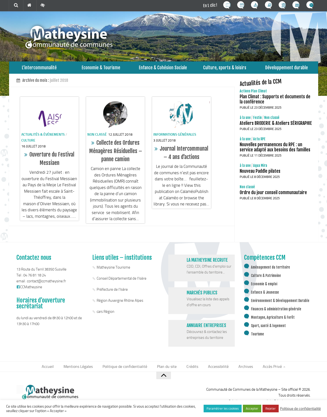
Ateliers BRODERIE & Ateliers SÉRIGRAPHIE (276, 125)
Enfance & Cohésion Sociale (163, 69)
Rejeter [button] (270, 408)
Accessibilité (216, 369)
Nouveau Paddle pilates (260, 173)
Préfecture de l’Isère (112, 292)
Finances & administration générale (276, 311)
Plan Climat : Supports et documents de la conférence (275, 101)
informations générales (174, 137)
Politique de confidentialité (127, 369)
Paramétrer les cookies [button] (223, 408)
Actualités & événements (43, 137)
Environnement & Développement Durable (280, 303)
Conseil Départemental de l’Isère (121, 281)
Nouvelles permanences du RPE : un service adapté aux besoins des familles (275, 149)
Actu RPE (259, 141)
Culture (28, 143)
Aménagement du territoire (270, 270)
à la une (245, 120)
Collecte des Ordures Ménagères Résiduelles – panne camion (115, 153)
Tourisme (257, 336)
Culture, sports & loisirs (225, 69)
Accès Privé (266, 369)
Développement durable (286, 69)
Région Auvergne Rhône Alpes (120, 303)
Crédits (191, 369)
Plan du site (167, 369)
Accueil (53, 369)
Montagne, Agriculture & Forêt (273, 320)
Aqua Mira (260, 168)
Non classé (97, 137)
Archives (242, 369)
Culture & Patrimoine (266, 278)
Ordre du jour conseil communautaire (273, 195)
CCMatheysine (29, 289)
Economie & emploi (264, 286)
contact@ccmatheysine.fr (46, 283)
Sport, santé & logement (268, 328)
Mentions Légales (82, 369)
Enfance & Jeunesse (265, 295)
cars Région (105, 314)
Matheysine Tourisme (113, 270)
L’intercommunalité (39, 69)
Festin (257, 120)
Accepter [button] (252, 408)
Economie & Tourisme (100, 69)
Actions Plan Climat (253, 93)
